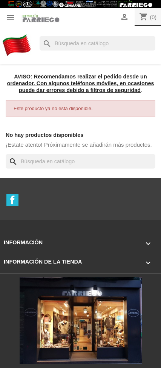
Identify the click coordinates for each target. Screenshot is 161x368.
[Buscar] (97, 43)
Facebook (12, 200)
